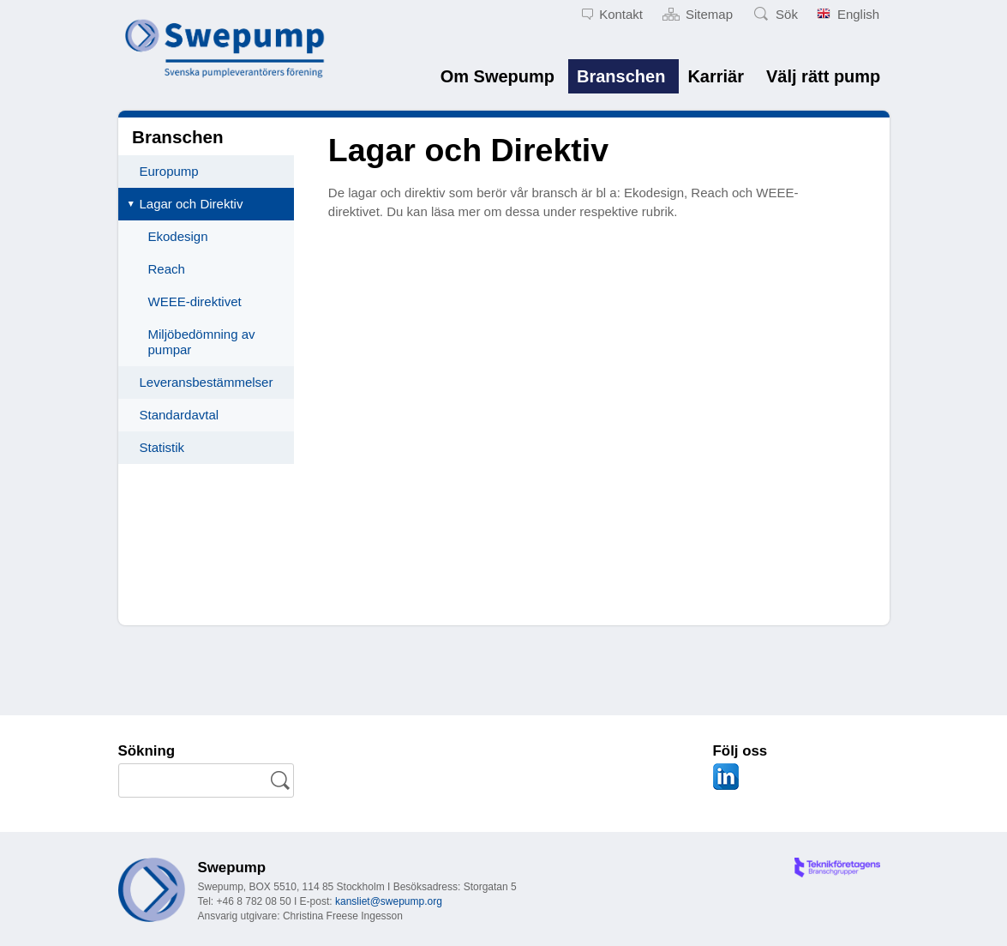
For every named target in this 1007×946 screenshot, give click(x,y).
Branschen (621, 76)
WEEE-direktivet (195, 301)
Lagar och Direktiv (191, 203)
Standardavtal (179, 414)
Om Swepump (497, 76)
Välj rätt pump (823, 76)
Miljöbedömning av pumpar (201, 342)
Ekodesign (178, 236)
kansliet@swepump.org (388, 901)
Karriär (715, 76)
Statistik (162, 447)
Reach (166, 269)
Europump (169, 171)
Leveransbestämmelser (206, 382)
